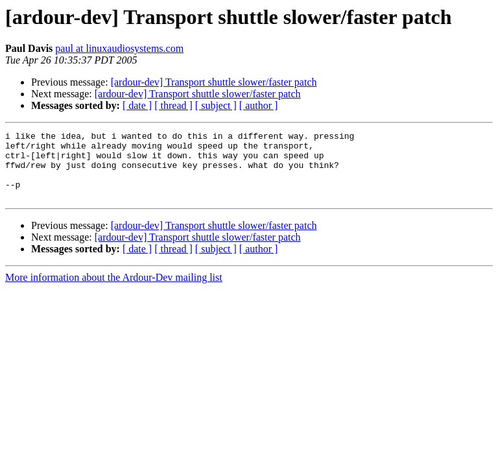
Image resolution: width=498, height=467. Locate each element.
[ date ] (137, 105)
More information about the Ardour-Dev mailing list (113, 290)
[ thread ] (173, 105)
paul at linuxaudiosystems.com (119, 48)
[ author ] (258, 105)
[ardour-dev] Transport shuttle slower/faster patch (214, 82)
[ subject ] (216, 105)
